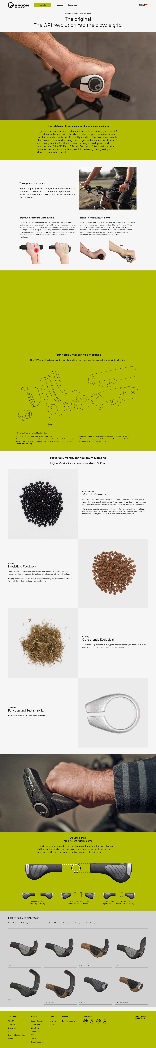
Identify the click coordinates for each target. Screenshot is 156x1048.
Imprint (53, 1021)
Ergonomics (72, 5)
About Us (11, 1021)
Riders (10, 1038)
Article (74, 13)
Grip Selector (36, 1024)
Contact (34, 1038)
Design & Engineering (16, 1035)
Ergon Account (37, 1042)
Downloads (35, 1031)
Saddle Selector (37, 1021)
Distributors (35, 1028)
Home (67, 13)
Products (42, 5)
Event (10, 1031)
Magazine (59, 5)
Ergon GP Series (85, 13)
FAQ (33, 1035)
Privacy (52, 1024)
